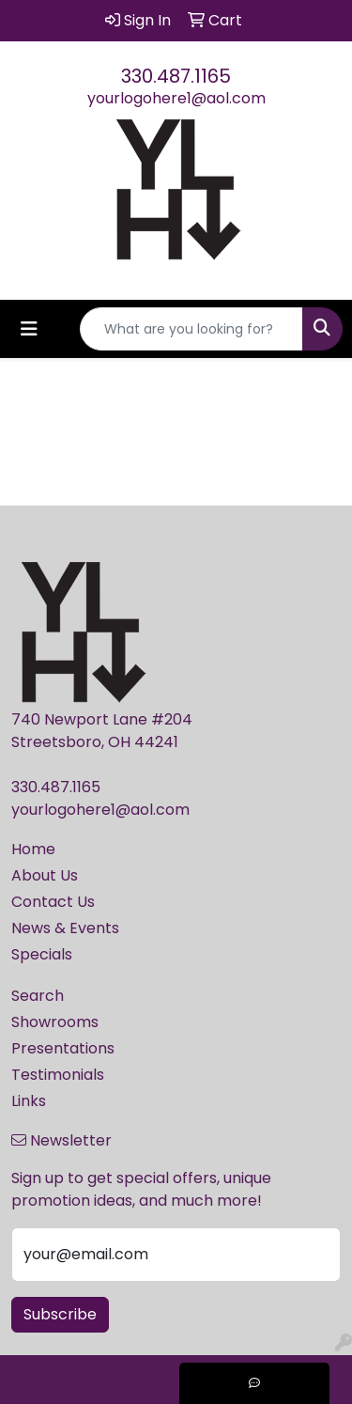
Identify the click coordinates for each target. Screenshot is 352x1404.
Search (37, 995)
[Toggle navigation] (29, 329)
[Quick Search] (191, 329)
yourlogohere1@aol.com (176, 98)
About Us (44, 875)
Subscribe (60, 1314)
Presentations (63, 1048)
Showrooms (55, 1022)
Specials (41, 954)
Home (33, 849)
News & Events (65, 928)
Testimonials (57, 1074)
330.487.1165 (176, 76)
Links (28, 1101)
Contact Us (53, 902)
